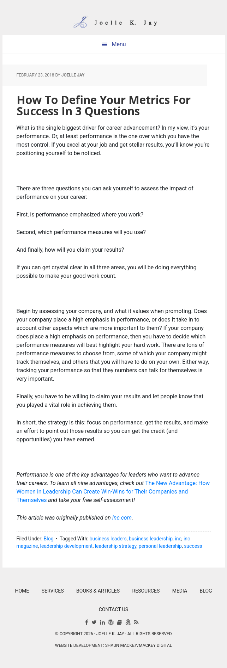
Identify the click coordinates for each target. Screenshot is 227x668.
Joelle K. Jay (114, 17)
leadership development (66, 546)
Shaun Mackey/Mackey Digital (138, 645)
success (193, 546)
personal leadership (160, 546)
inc (178, 538)
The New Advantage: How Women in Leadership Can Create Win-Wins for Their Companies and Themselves (113, 491)
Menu (119, 44)
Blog (49, 538)
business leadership (151, 538)
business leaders (108, 538)
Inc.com (122, 517)
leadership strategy (116, 546)
